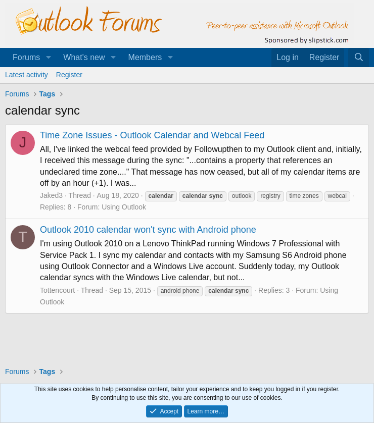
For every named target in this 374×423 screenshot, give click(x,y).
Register (69, 75)
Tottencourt (57, 290)
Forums (26, 57)
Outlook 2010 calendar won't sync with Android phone (148, 230)
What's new (84, 57)
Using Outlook (124, 207)
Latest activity (26, 75)
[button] (48, 57)
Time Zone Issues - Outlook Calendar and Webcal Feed (152, 135)
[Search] (358, 57)
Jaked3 (51, 195)
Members (145, 57)
